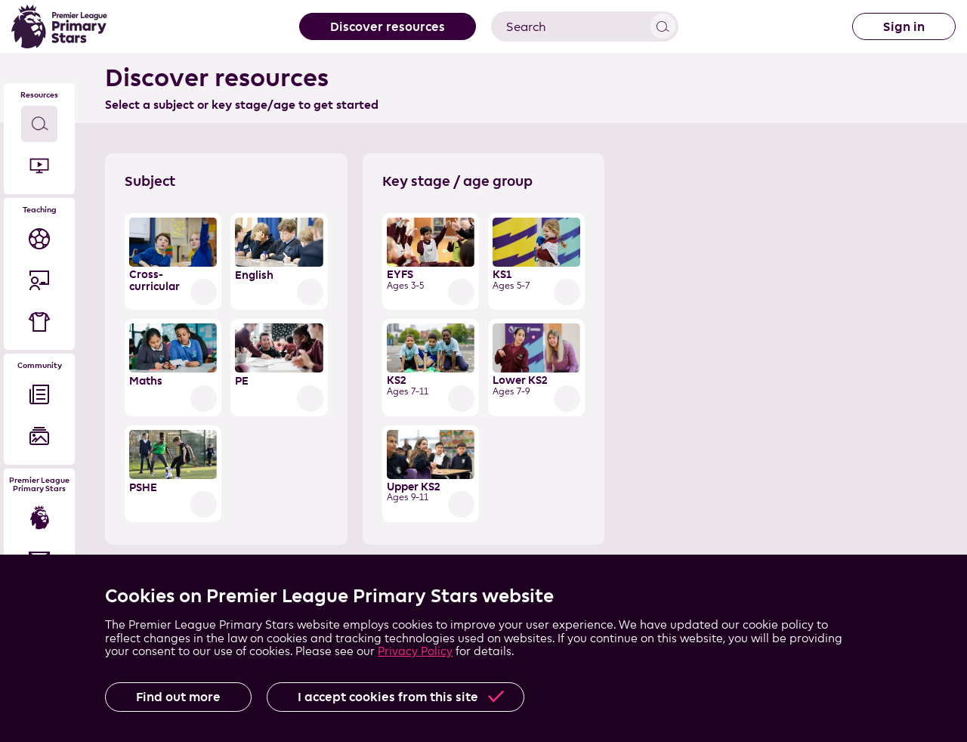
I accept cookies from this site (388, 696)
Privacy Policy (415, 651)
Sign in (904, 26)
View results (662, 26)
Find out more (178, 696)
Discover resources (387, 26)
